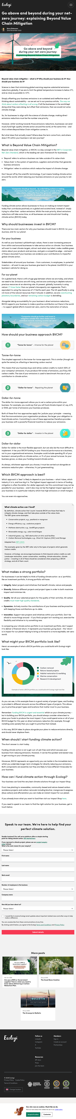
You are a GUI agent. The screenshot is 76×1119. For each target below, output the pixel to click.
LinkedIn (38, 1039)
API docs (38, 1060)
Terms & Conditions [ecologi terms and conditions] (10, 1083)
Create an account (60, 1042)
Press (37, 1063)
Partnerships (58, 1045)
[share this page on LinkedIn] (73, 34)
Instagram (38, 1042)
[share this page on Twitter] (73, 30)
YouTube (38, 1048)
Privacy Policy (59, 925)
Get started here (29, 838)
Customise (47, 1114)
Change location (13, 1089)
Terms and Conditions (43, 925)
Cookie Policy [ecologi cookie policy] (19, 1080)
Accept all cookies (33, 1114)
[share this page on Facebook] (73, 26)
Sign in (56, 1039)
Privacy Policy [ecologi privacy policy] (9, 1080)
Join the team (39, 1066)
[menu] (71, 5)
